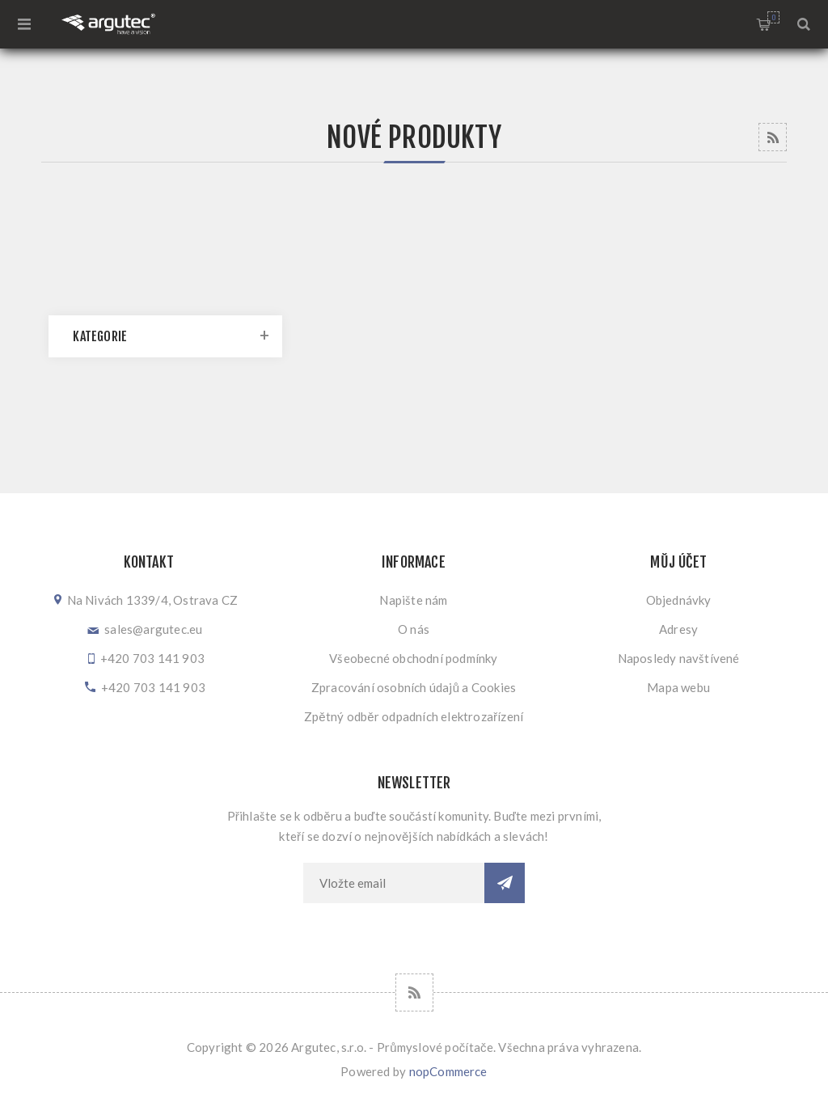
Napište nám (413, 600)
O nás (413, 629)
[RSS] (414, 992)
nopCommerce (448, 1071)
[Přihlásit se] (393, 883)
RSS (772, 137)
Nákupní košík (773, 17)
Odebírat (504, 883)
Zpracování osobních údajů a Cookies (413, 687)
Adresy (678, 629)
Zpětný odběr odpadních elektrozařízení (413, 716)
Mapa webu (678, 687)
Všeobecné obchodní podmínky (413, 658)
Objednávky (679, 600)
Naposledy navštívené (679, 658)
